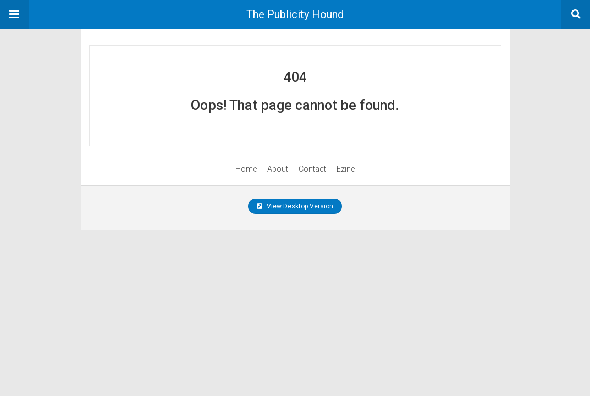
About (277, 168)
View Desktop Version (295, 206)
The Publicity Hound (295, 14)
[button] (14, 14)
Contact (312, 168)
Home (246, 168)
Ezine (346, 168)
